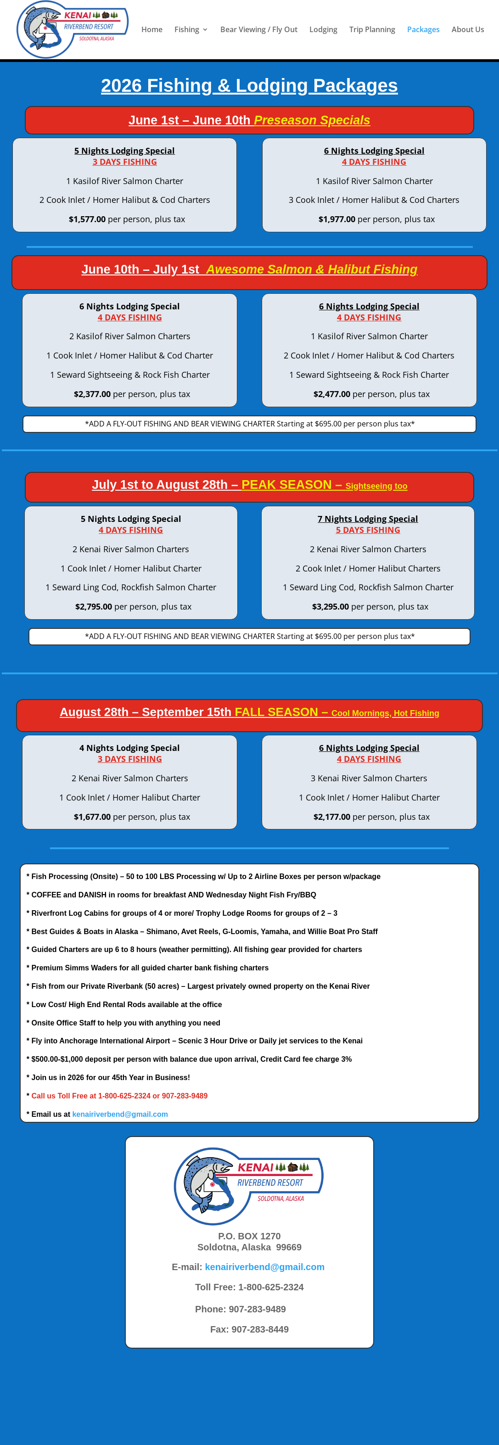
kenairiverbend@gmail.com (120, 1114)
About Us (468, 31)
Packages (423, 31)
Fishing (186, 31)
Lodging (323, 31)
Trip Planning (372, 31)
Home (152, 31)
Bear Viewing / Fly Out (258, 31)
